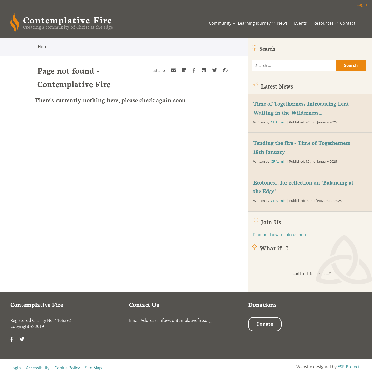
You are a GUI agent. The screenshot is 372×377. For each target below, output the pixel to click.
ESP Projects (350, 367)
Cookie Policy (67, 368)
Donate (264, 324)
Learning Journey (254, 23)
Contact (347, 23)
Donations (262, 304)
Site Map (93, 368)
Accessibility (37, 368)
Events (300, 23)
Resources (323, 23)
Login (362, 4)
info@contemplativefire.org (185, 320)
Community (220, 23)
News (282, 23)
